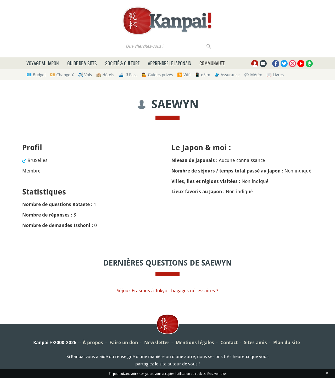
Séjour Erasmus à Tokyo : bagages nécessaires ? (167, 290)
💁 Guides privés (157, 75)
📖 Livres (275, 75)
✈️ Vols (85, 75)
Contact (229, 342)
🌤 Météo (253, 75)
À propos (93, 342)
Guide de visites (82, 63)
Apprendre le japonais (169, 63)
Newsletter (156, 342)
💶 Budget (36, 75)
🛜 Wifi (184, 75)
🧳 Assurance (227, 75)
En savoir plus (216, 373)
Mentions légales (195, 342)
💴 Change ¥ (62, 75)
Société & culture (122, 63)
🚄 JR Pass (127, 75)
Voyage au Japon (42, 63)
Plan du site (286, 342)
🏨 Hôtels (105, 75)
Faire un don (123, 342)
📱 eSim (202, 75)
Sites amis (255, 342)
